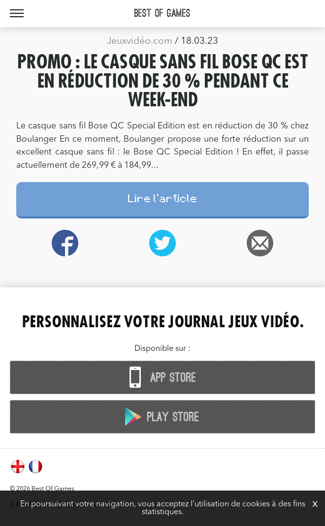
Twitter (162, 243)
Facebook (65, 243)
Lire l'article (162, 200)
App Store (160, 377)
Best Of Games (162, 13)
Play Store (160, 416)
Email (260, 243)
